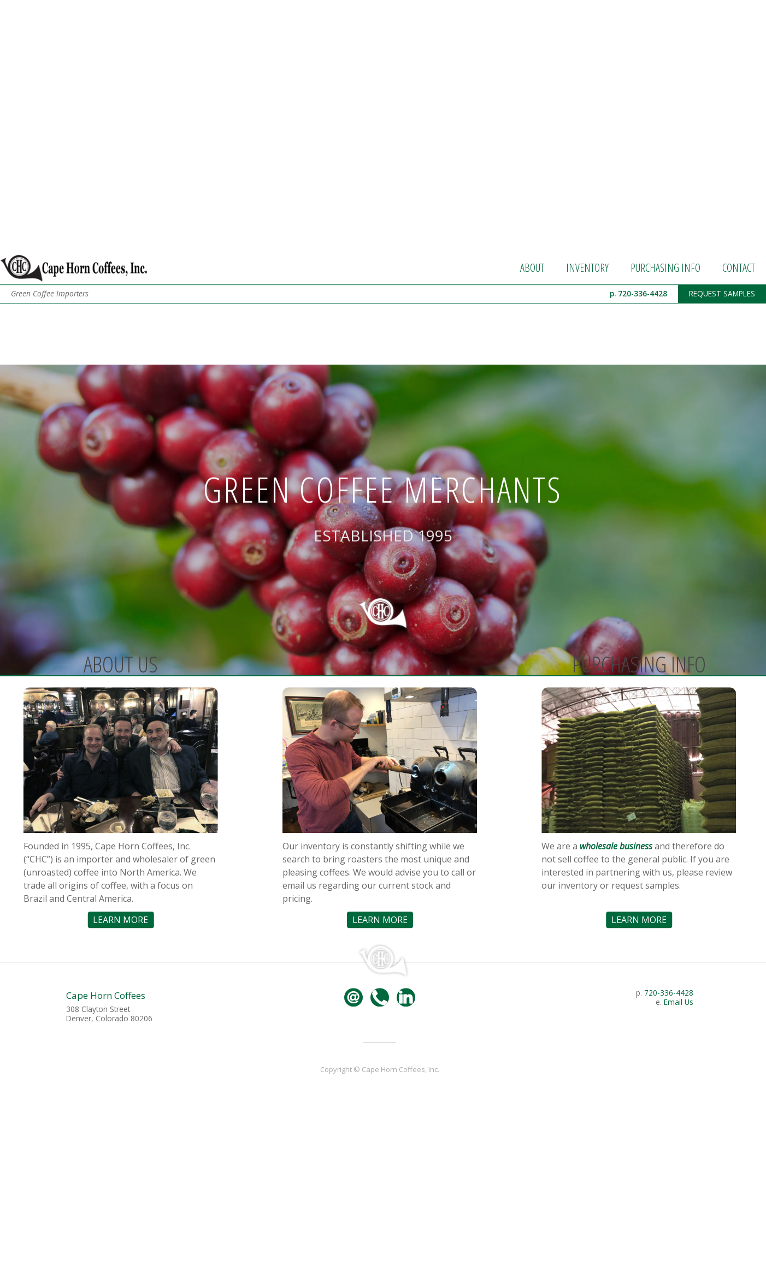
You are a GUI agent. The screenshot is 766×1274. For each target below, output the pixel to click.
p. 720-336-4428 (638, 351)
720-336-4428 (668, 1050)
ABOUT (532, 325)
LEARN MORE (111, 977)
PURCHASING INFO (665, 325)
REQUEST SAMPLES (722, 351)
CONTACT (738, 325)
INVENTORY (587, 325)
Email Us (678, 1059)
